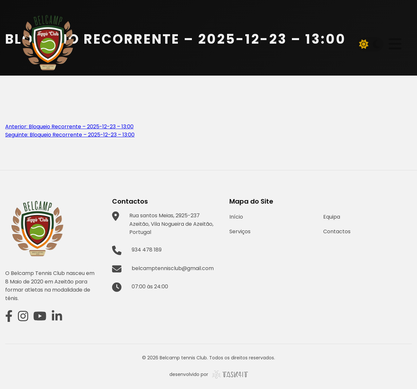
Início (236, 217)
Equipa (331, 217)
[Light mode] (364, 44)
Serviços (240, 231)
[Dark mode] (376, 44)
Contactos (337, 231)
